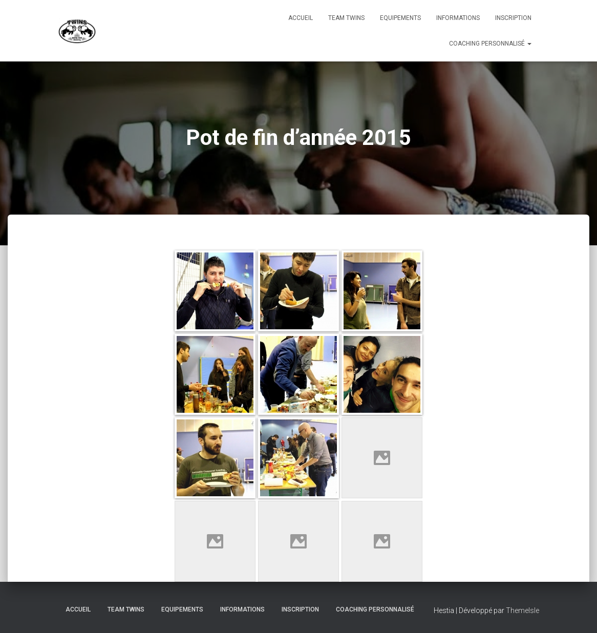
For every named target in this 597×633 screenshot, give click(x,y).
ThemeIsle (522, 610)
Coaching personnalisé (490, 43)
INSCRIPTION (513, 18)
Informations (458, 18)
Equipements (400, 18)
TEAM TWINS (346, 18)
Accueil (300, 18)
